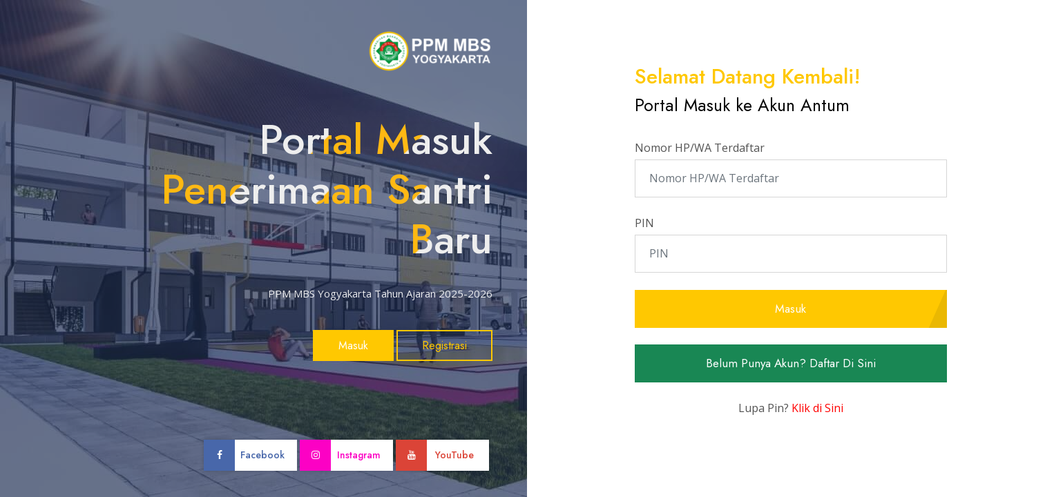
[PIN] (791, 254)
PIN (644, 223)
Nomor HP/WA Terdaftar (700, 147)
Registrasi (444, 345)
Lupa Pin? (790, 408)
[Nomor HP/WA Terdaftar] (791, 178)
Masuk (353, 345)
